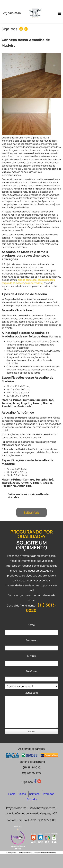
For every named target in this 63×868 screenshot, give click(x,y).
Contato (31, 799)
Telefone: (31, 671)
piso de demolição (27, 279)
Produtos (48, 794)
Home (11, 794)
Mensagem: (32, 692)
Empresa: (31, 640)
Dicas (22, 794)
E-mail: (31, 656)
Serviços (34, 794)
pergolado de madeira (13, 282)
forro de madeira (34, 282)
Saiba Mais (31, 512)
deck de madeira (46, 279)
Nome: (32, 625)
